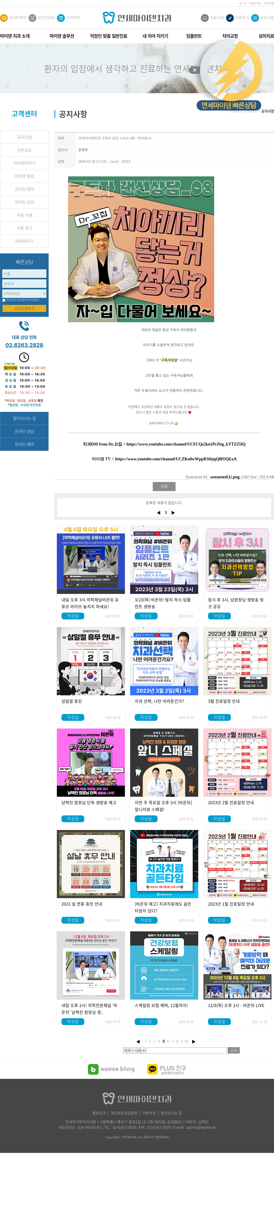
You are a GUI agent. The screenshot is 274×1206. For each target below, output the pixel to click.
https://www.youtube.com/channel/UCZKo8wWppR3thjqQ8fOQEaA (176, 459)
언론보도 (24, 150)
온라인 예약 (24, 189)
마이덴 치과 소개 (14, 36)
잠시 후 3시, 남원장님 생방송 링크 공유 (236, 603)
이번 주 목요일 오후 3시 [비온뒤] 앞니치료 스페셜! (163, 805)
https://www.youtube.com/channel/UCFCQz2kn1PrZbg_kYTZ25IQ (185, 444)
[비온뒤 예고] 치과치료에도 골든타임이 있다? (163, 907)
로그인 (243, 3)
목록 (164, 486)
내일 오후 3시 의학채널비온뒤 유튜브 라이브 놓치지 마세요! (90, 603)
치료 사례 (24, 215)
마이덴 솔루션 (62, 36)
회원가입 (255, 3)
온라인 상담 (24, 202)
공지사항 (262, 18)
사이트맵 (269, 3)
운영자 (83, 149)
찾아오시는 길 (24, 418)
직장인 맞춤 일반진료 (108, 36)
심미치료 (266, 36)
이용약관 (149, 1113)
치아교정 (230, 36)
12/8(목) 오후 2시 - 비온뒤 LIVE (236, 1005)
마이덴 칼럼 (24, 176)
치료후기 (237, 18)
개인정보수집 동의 (16, 300)
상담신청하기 (24, 308)
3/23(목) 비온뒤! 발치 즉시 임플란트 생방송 (163, 603)
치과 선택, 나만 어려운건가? (159, 701)
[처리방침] (33, 300)
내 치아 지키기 (155, 36)
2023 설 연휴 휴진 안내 (81, 904)
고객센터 (68, 18)
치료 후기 (24, 228)
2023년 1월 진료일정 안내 (231, 904)
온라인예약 (13, 18)
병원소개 (99, 1113)
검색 (234, 1050)
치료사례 (212, 18)
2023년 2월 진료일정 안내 (231, 802)
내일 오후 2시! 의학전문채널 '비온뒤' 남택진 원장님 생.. (89, 1008)
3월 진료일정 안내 (224, 701)
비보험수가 (24, 241)
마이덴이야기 (24, 163)
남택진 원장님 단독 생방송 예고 (88, 802)
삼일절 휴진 (71, 701)
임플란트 (194, 36)
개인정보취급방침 (124, 1113)
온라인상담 (42, 18)
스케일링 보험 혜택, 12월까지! (161, 1005)
